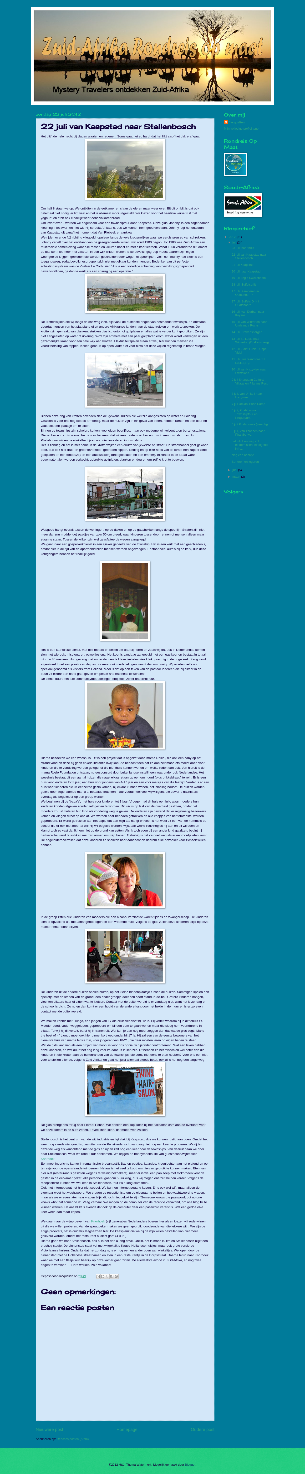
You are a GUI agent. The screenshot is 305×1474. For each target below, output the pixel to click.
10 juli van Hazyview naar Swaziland (249, 371)
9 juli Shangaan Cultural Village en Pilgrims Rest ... (250, 383)
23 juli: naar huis (243, 248)
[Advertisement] (238, 569)
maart (236, 476)
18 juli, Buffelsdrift (244, 284)
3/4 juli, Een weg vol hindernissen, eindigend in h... (250, 444)
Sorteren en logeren (245, 461)
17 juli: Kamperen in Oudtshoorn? (245, 293)
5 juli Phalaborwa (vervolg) (250, 424)
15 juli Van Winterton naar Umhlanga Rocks (249, 323)
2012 (232, 237)
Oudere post (202, 1429)
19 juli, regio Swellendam (249, 278)
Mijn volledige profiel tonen (242, 128)
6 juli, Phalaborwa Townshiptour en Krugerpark (245, 414)
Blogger (190, 1464)
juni (235, 470)
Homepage (127, 1429)
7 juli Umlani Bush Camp (248, 404)
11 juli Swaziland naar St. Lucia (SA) (249, 361)
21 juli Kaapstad (243, 265)
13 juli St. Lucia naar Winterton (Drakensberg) (250, 340)
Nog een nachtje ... (244, 455)
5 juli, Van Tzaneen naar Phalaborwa (248, 432)
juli (234, 242)
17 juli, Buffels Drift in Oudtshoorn (246, 303)
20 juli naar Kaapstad (246, 271)
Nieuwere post (49, 1429)
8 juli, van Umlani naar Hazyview (247, 395)
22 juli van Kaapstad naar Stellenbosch (249, 256)
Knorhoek (48, 1159)
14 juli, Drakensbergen (247, 332)
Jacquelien (237, 122)
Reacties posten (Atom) (73, 1439)
